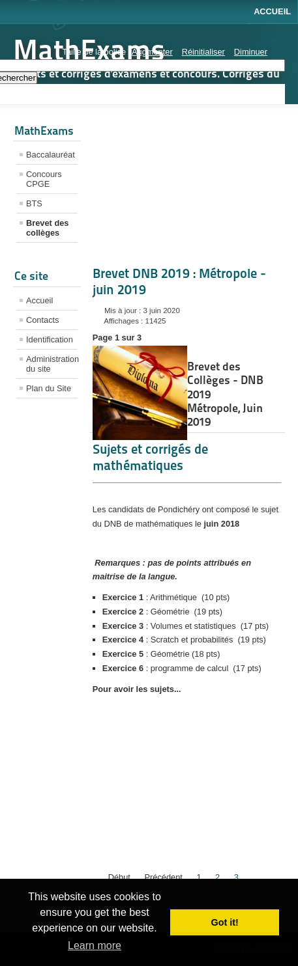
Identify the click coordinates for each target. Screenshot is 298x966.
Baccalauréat (50, 154)
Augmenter (152, 52)
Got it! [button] (225, 922)
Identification (49, 339)
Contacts (42, 320)
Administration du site (52, 364)
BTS (34, 203)
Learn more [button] (94, 945)
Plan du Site (48, 388)
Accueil (272, 11)
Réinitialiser (203, 52)
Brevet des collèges (47, 228)
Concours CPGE (44, 179)
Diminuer (250, 52)
